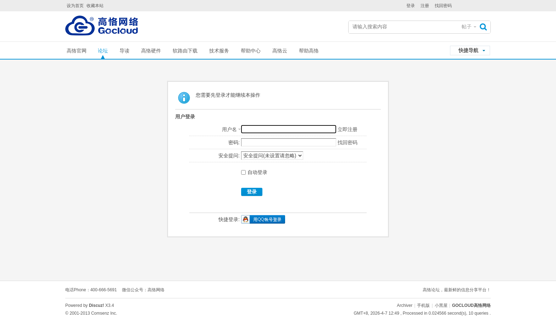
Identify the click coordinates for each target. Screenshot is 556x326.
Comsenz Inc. (104, 313)
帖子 (467, 26)
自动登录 (254, 172)
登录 (410, 5)
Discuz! (96, 305)
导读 (124, 51)
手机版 (423, 305)
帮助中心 (251, 51)
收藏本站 (95, 5)
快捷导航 (468, 50)
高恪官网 (77, 51)
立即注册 (347, 129)
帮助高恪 (309, 51)
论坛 (103, 51)
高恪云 (279, 51)
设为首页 (75, 5)
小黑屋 (441, 305)
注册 (425, 5)
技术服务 (219, 51)
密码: (234, 142)
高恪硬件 (151, 51)
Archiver (404, 305)
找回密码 (443, 5)
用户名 (229, 129)
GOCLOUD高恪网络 (471, 305)
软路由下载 (185, 51)
